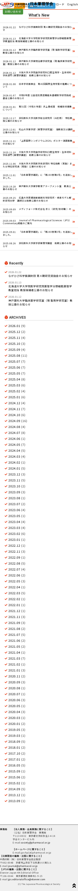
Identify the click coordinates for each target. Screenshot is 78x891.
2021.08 (14, 628)
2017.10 (14, 753)
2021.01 (14, 670)
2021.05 (14, 646)
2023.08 (14, 498)
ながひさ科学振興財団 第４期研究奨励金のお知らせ (37, 28)
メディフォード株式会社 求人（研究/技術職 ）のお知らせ (37, 210)
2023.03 (14, 527)
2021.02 (14, 664)
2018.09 (14, 741)
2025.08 (14, 355)
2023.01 (14, 539)
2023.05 (14, 516)
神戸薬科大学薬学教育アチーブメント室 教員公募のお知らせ (37, 187)
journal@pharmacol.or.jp (23, 865)
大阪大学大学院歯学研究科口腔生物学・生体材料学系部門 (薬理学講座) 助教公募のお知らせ (37, 74)
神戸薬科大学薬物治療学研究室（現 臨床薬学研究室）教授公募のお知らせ (37, 62)
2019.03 (14, 735)
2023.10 (14, 486)
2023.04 (14, 521)
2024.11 (14, 409)
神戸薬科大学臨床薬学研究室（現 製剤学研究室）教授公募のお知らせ (37, 51)
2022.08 (14, 563)
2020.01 (14, 723)
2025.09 (14, 349)
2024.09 (14, 420)
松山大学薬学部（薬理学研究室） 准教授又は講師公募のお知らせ (38, 131)
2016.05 (14, 765)
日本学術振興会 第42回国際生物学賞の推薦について (37, 85)
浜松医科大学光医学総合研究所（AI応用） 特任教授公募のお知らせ (37, 119)
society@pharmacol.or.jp (35, 842)
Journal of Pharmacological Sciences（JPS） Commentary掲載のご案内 (38, 222)
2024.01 (14, 468)
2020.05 (14, 706)
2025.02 (14, 391)
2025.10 (14, 343)
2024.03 (14, 456)
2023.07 (14, 504)
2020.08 (14, 688)
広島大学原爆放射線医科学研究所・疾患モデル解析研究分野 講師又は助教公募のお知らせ (37, 199)
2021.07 (14, 634)
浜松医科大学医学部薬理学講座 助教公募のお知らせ (37, 244)
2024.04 (14, 450)
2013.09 (14, 801)
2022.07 (14, 569)
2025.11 (14, 337)
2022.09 (14, 557)
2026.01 (14, 325)
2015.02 (14, 783)
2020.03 (14, 717)
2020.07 (14, 694)
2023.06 (14, 510)
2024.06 (14, 438)
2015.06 (14, 777)
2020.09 (14, 682)
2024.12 (14, 403)
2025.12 (14, 331)
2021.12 (14, 611)
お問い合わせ (13, 11)
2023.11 (14, 480)
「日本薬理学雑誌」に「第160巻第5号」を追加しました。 (37, 233)
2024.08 (14, 426)
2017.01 (14, 759)
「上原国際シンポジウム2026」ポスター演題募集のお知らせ (37, 142)
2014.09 (14, 789)
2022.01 (14, 605)
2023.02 (14, 533)
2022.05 (14, 581)
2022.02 (14, 599)
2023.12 (14, 474)
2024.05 (14, 444)
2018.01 (14, 747)
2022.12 (14, 545)
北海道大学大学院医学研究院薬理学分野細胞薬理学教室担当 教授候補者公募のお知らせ (37, 40)
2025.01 (14, 397)
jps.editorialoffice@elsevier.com (27, 879)
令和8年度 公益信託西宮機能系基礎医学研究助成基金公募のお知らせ (37, 97)
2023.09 (14, 492)
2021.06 (14, 640)
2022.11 (14, 551)
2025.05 (14, 373)
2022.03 (14, 593)
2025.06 (14, 367)
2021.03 (14, 658)
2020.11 (14, 676)
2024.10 (14, 415)
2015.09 (14, 771)
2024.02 (14, 462)
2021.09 (14, 622)
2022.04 (14, 587)
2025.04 (14, 379)
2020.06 (14, 700)
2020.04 (14, 711)
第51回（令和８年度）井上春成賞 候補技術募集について (37, 108)
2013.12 (14, 795)
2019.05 (14, 729)
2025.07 (14, 361)
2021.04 (14, 652)
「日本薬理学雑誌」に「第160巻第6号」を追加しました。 (37, 176)
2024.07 (14, 432)
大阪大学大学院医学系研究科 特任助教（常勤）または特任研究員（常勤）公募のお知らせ (37, 165)
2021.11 (14, 616)
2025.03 (14, 385)
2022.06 (14, 575)
